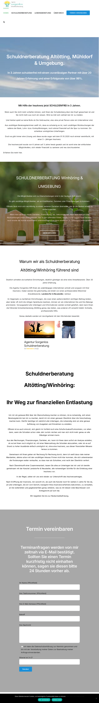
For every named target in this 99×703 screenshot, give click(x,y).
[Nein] (96, 698)
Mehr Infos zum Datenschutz (75, 696)
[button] (4, 21)
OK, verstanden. (44, 700)
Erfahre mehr (57, 700)
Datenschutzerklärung (44, 646)
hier (20, 153)
